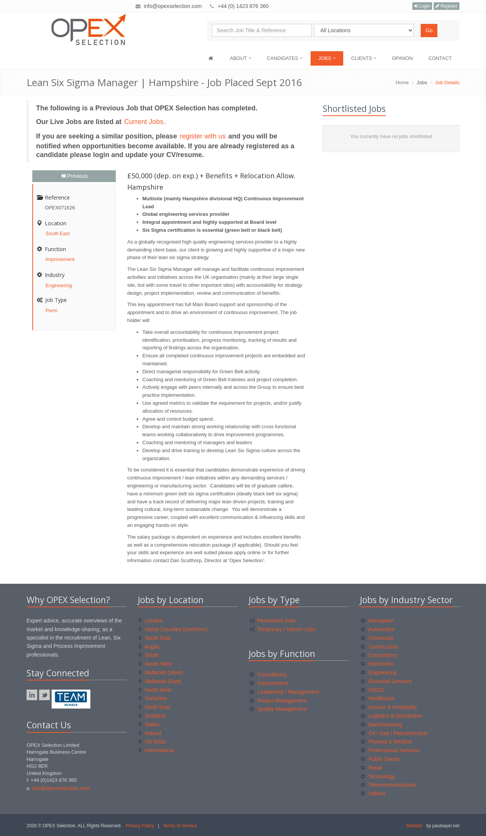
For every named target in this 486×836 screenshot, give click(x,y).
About (241, 58)
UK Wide (152, 742)
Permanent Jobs (272, 621)
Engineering (59, 285)
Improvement (60, 259)
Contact (440, 58)
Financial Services (386, 681)
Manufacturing (381, 724)
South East (58, 233)
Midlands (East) (160, 681)
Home (402, 82)
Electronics (377, 664)
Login (422, 6)
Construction (379, 647)
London (151, 621)
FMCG (372, 690)
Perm (51, 310)
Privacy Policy (140, 825)
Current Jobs (143, 122)
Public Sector (380, 759)
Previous (74, 176)
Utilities (373, 793)
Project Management (277, 701)
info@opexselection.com (173, 6)
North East (154, 707)
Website (414, 825)
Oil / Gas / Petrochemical (394, 733)
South (149, 655)
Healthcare (377, 698)
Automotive (378, 629)
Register (447, 6)
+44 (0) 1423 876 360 (243, 6)
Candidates (285, 58)
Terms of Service (180, 825)
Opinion (402, 58)
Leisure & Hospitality (389, 707)
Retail (371, 768)
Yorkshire (153, 698)
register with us (203, 136)
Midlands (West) (161, 672)
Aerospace (377, 621)
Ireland (150, 733)
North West (155, 690)
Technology (378, 776)
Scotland (152, 716)
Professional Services (390, 750)
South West (155, 664)
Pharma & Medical (386, 742)
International (156, 750)
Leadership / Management (284, 692)
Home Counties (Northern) (173, 629)
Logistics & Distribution (392, 716)
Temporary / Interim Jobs (282, 629)
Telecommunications (389, 785)
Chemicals (377, 638)
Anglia (149, 647)
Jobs (327, 58)
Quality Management (277, 709)
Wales (149, 724)
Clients (364, 58)
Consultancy (268, 674)
